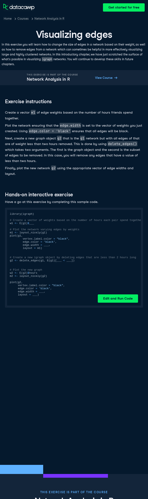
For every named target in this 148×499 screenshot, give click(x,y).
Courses (23, 18)
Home (8, 18)
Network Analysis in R (49, 18)
